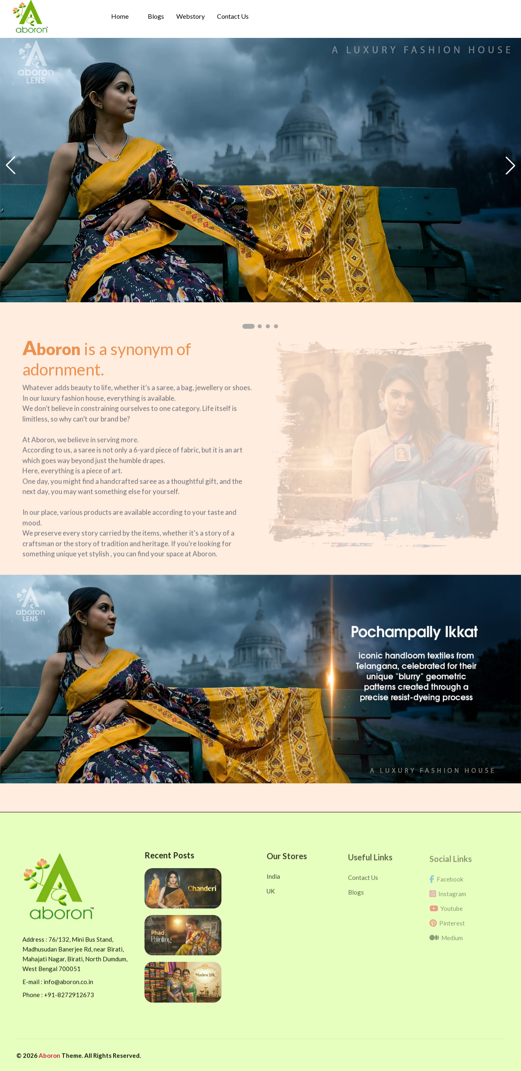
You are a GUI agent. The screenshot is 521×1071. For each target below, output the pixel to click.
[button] (248, 326)
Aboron (50, 1060)
